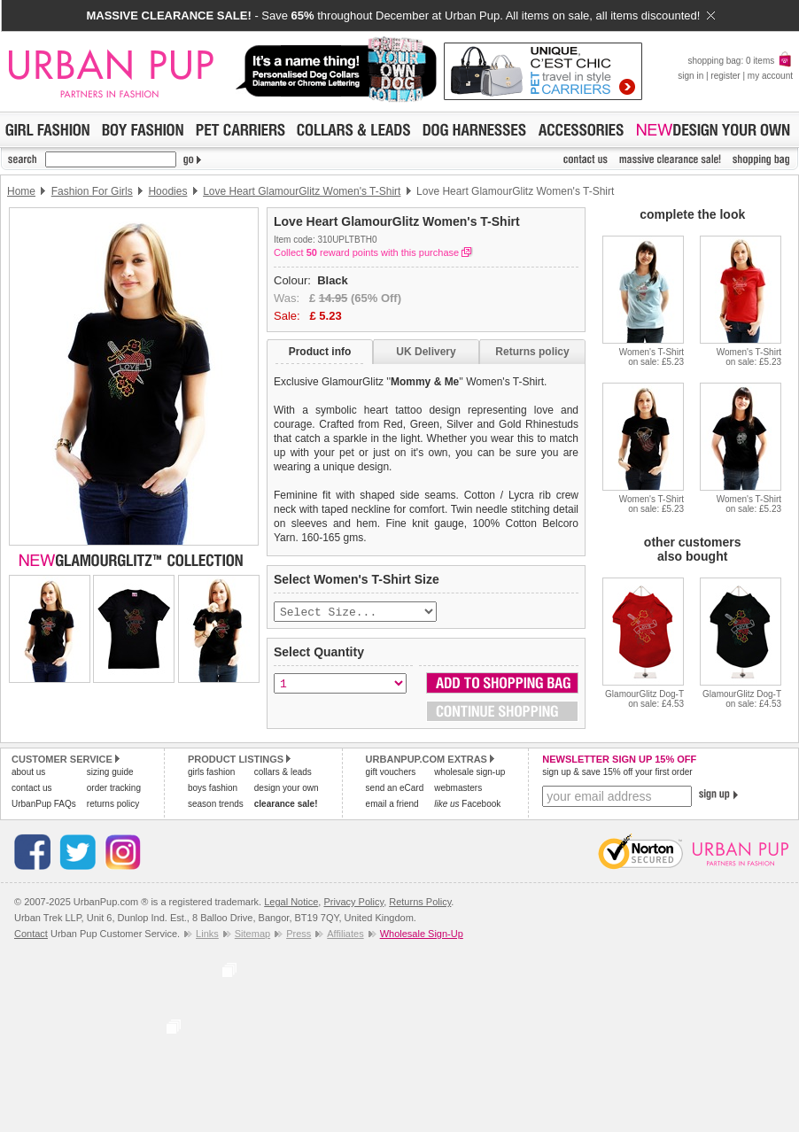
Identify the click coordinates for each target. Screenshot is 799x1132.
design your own (286, 790)
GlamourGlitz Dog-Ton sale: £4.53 (644, 699)
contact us (32, 790)
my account (770, 76)
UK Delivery (425, 351)
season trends (216, 805)
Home (21, 191)
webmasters (458, 790)
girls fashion (211, 774)
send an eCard (395, 790)
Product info (320, 351)
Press (298, 935)
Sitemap (252, 935)
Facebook (467, 805)
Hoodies (167, 191)
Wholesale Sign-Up (421, 935)
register (725, 76)
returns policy (113, 805)
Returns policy (532, 351)
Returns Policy (420, 903)
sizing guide (110, 774)
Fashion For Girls (92, 191)
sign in (690, 76)
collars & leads (283, 774)
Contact (31, 935)
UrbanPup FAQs (44, 805)
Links (207, 935)
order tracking (114, 790)
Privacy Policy (353, 903)
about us (28, 774)
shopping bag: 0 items (740, 61)
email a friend (392, 805)
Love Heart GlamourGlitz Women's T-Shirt (301, 191)
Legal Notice (291, 903)
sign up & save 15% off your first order (617, 774)
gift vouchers (391, 774)
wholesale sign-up (469, 774)
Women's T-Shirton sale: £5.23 (651, 357)
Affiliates (345, 935)
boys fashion (212, 790)
